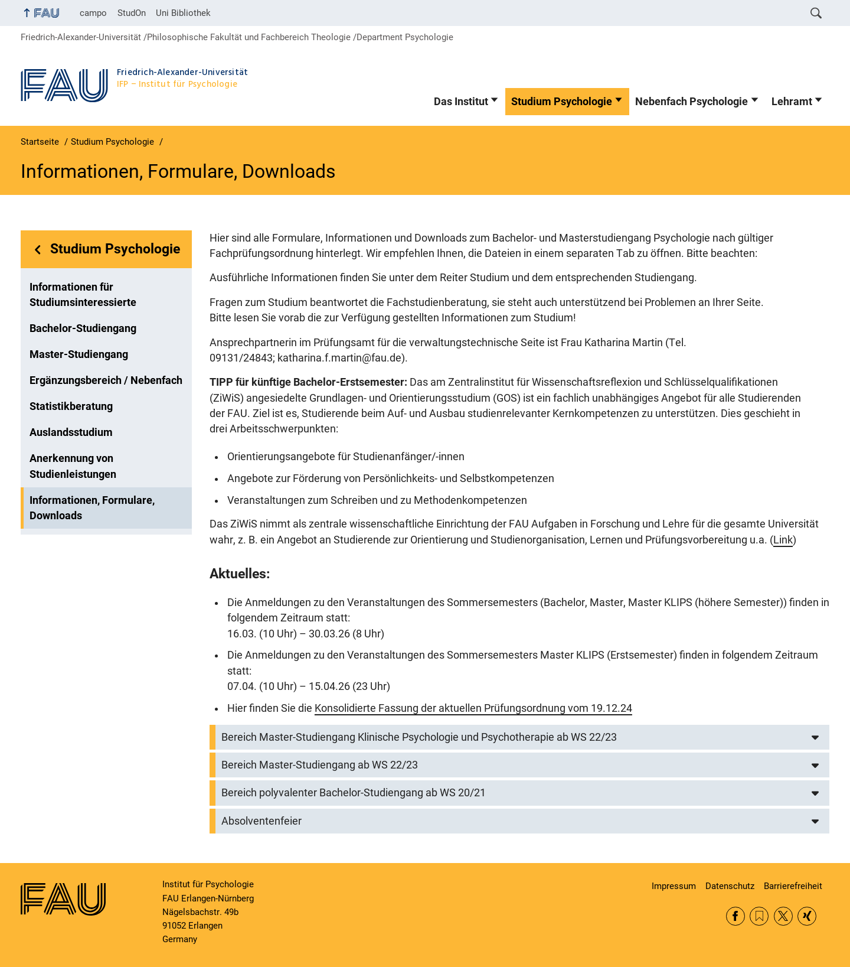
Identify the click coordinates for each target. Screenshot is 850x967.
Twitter (783, 916)
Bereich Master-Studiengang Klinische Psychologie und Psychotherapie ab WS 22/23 (419, 737)
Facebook (735, 916)
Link (783, 540)
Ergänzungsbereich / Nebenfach (106, 380)
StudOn (131, 13)
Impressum (674, 886)
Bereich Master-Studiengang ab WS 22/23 (319, 765)
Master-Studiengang (79, 354)
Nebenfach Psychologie (691, 102)
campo (93, 13)
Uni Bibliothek (183, 13)
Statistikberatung (71, 406)
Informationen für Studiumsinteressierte (83, 294)
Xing (806, 916)
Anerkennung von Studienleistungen (73, 466)
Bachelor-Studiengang (83, 328)
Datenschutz (729, 886)
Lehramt (791, 102)
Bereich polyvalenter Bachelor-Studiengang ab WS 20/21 (353, 793)
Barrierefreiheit (793, 886)
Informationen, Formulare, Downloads (92, 508)
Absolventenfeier (261, 821)
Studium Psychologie (561, 102)
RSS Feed (759, 916)
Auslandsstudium (71, 432)
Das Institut (461, 102)
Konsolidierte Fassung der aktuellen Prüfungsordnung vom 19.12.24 (473, 708)
